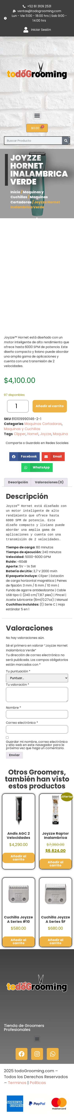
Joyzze (45, 434)
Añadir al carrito (50, 406)
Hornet (32, 434)
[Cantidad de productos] (18, 406)
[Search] (66, 140)
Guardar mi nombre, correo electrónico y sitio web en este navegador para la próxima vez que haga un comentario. (37, 745)
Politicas (38, 1082)
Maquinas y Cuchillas (27, 195)
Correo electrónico (22, 722)
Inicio (15, 192)
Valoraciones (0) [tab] (49, 482)
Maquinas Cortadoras (29, 200)
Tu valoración (17, 684)
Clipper (20, 434)
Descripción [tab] (18, 482)
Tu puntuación (18, 671)
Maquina (60, 434)
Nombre (13, 707)
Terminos (16, 1082)
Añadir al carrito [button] (18, 858)
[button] (37, 115)
